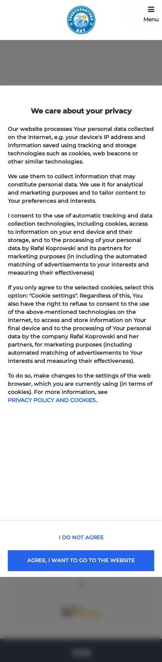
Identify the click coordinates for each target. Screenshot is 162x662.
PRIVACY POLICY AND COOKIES (52, 400)
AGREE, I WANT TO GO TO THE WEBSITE (81, 560)
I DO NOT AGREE (81, 537)
